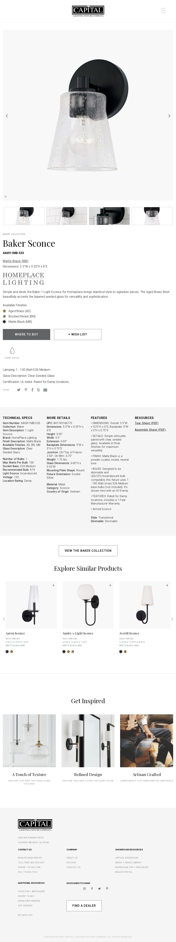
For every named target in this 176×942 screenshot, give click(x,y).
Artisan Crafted (147, 774)
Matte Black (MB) (16, 261)
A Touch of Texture (29, 774)
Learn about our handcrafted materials (146, 781)
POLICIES (71, 862)
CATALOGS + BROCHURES (31, 891)
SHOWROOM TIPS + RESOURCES (131, 867)
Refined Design (88, 774)
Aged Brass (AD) (20, 311)
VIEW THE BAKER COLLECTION (88, 550)
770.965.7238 (33, 867)
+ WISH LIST (77, 334)
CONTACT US (73, 867)
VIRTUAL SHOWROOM (126, 858)
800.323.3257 (38, 862)
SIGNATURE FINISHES (29, 901)
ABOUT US (71, 858)
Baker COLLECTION (14, 234)
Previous (7, 115)
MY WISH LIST (25, 915)
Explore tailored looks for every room (88, 781)
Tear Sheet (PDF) (147, 423)
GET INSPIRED (25, 905)
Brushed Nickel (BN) (22, 316)
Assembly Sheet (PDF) (150, 429)
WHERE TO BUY (26, 334)
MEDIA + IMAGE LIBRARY (128, 862)
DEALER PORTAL (124, 872)
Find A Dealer (84, 905)
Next (169, 115)
